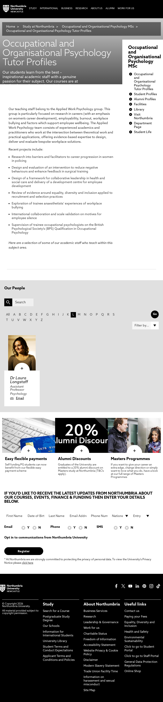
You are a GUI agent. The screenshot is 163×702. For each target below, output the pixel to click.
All (8, 314)
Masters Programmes (130, 459)
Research (90, 616)
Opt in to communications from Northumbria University (46, 537)
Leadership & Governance (101, 622)
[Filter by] (145, 325)
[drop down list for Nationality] (120, 516)
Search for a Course (56, 611)
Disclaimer (91, 660)
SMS (100, 527)
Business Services (95, 611)
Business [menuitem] (66, 8)
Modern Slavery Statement (101, 666)
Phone (55, 527)
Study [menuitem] (33, 8)
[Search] (22, 302)
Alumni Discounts (74, 459)
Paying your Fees (135, 616)
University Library (55, 641)
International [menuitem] (49, 8)
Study (48, 604)
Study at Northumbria (38, 26)
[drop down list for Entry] (141, 516)
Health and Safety (136, 632)
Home (10, 26)
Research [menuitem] (82, 8)
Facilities (140, 104)
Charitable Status (95, 633)
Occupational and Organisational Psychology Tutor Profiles (48, 31)
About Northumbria (102, 604)
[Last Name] (57, 516)
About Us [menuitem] (96, 8)
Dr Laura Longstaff (19, 380)
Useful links (135, 604)
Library (139, 109)
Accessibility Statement (99, 645)
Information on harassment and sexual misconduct (99, 681)
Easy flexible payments (26, 459)
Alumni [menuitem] (110, 8)
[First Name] (14, 516)
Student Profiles (145, 94)
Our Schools (51, 626)
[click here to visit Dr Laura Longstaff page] (22, 353)
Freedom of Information (100, 639)
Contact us (131, 611)
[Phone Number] (99, 516)
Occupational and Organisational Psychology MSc (98, 26)
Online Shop (132, 671)
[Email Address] (78, 516)
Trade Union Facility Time (101, 671)
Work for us (91, 628)
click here (27, 563)
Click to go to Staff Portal (141, 656)
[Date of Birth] (36, 516)
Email (20, 398)
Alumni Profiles (145, 99)
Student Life (143, 132)
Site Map (89, 690)
